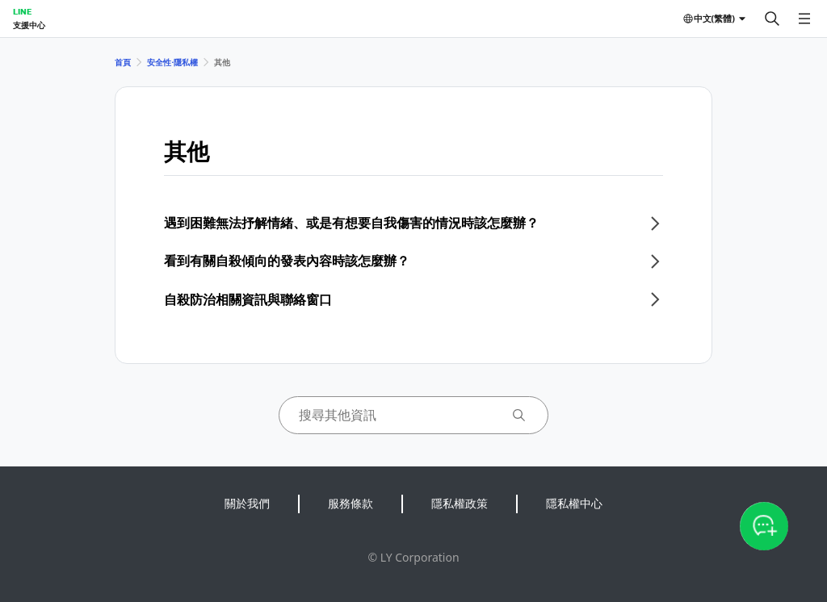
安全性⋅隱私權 (172, 62)
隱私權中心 (574, 503)
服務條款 (350, 503)
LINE (22, 11)
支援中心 (29, 25)
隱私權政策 (459, 503)
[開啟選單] (804, 18)
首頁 (123, 62)
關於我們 (247, 503)
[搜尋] (772, 18)
